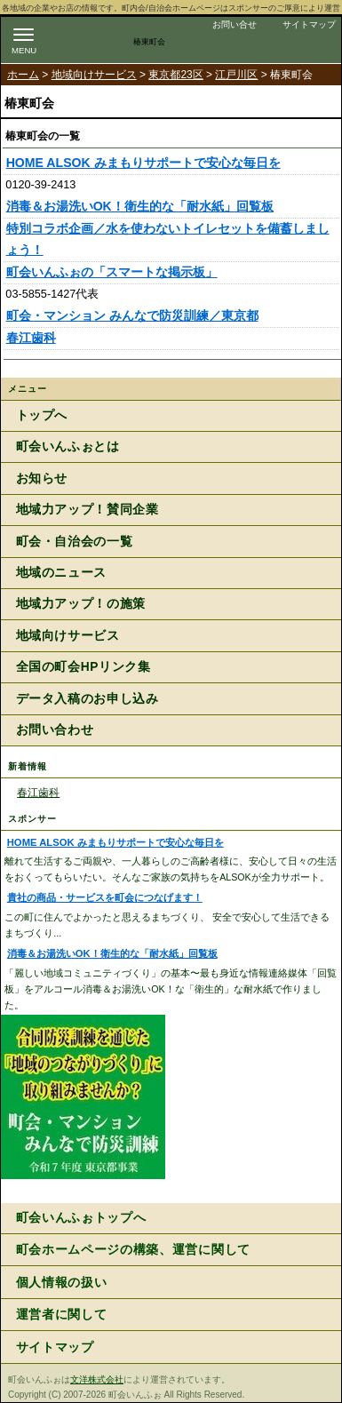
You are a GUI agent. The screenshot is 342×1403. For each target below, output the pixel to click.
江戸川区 (236, 74)
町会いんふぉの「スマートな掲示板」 (112, 272)
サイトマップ (309, 24)
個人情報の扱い (61, 1282)
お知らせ (42, 478)
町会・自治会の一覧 (74, 541)
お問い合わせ (55, 730)
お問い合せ (234, 24)
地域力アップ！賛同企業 (87, 509)
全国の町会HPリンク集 (83, 667)
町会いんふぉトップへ (81, 1217)
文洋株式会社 (96, 1379)
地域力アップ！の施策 (81, 603)
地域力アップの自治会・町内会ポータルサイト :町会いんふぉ (99, 38)
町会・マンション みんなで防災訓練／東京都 (132, 315)
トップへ (42, 415)
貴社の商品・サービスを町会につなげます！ (105, 897)
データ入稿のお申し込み (87, 698)
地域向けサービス (94, 74)
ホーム (23, 74)
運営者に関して (61, 1314)
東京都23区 (175, 74)
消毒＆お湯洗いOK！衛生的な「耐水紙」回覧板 (140, 206)
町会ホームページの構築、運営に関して (133, 1249)
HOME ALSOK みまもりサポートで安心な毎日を (143, 162)
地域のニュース (61, 572)
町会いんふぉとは (68, 446)
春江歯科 (31, 338)
